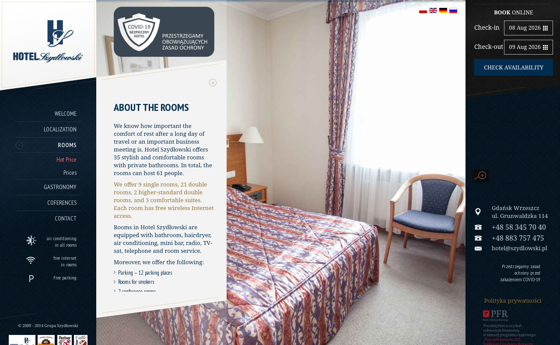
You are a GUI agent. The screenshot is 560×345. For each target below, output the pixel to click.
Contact (66, 218)
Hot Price (66, 159)
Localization (60, 129)
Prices (70, 172)
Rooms (67, 145)
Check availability (513, 67)
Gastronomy (60, 187)
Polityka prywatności (513, 300)
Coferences (62, 203)
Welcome (66, 113)
